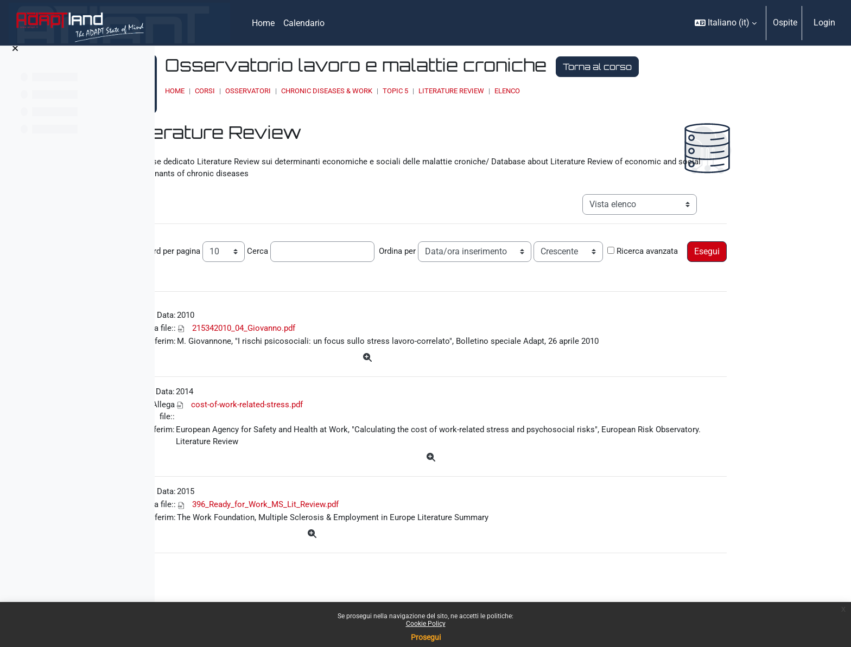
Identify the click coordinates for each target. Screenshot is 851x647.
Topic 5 (515, 91)
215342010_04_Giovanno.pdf (322, 342)
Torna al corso (717, 66)
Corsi (325, 91)
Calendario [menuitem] (304, 23)
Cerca (334, 244)
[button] (726, 23)
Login (824, 22)
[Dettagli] (449, 373)
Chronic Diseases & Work (446, 91)
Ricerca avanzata (240, 262)
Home (294, 91)
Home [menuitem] (263, 23)
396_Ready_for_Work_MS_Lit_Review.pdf (344, 527)
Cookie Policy (426, 623)
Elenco (627, 91)
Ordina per (476, 244)
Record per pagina (242, 244)
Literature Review (571, 91)
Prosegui (426, 637)
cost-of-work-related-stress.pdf (322, 422)
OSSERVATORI (368, 91)
